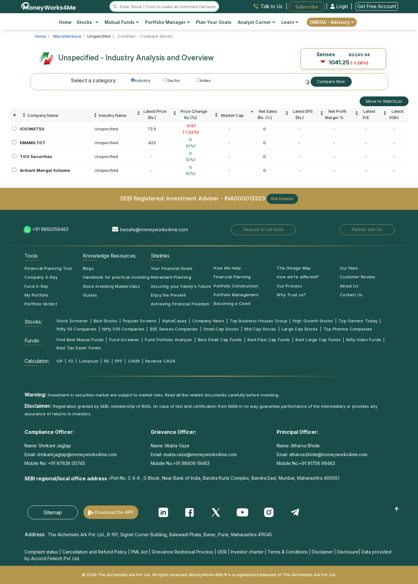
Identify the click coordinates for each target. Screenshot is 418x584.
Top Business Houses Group (258, 320)
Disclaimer (322, 551)
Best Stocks (105, 320)
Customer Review (357, 276)
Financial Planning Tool (48, 268)
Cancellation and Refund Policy (94, 551)
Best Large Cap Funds (318, 339)
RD (106, 360)
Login (339, 6)
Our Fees (349, 267)
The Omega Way (294, 267)
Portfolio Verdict (40, 303)
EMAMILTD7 (32, 142)
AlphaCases (174, 320)
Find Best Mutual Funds (80, 339)
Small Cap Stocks (221, 328)
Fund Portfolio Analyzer (168, 339)
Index (203, 80)
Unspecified (106, 128)
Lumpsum (89, 360)
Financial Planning (232, 276)
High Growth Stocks (313, 320)
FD (70, 360)
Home (65, 22)
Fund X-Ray (36, 286)
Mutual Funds (122, 22)
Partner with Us (367, 229)
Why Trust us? (291, 294)
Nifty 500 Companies (123, 328)
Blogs (88, 268)
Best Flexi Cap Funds (268, 339)
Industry (140, 80)
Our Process (289, 285)
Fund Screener (124, 339)
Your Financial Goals (172, 268)
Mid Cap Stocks (260, 328)
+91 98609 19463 (191, 463)
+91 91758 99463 (317, 463)
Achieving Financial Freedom (180, 303)
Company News (208, 320)
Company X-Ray (40, 277)
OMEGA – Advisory (332, 22)
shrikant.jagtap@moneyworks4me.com (77, 454)
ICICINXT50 (32, 128)
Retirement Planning (171, 277)
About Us (349, 285)
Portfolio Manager (167, 22)
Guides (90, 294)
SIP (60, 360)
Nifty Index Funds (363, 339)
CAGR (134, 360)
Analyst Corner (256, 22)
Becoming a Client (232, 303)
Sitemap (52, 512)
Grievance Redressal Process (182, 551)
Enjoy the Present (168, 294)
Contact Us (351, 294)
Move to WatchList (384, 101)
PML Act (139, 551)
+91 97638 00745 (66, 463)
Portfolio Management (236, 294)
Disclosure (348, 551)
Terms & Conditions (288, 551)
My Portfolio (36, 294)
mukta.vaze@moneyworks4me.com (200, 454)
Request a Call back (263, 229)
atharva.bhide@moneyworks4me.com (328, 454)
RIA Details (282, 198)
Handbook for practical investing (116, 277)
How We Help (227, 267)
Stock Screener (72, 320)
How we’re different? (298, 276)
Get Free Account (376, 6)
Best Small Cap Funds (220, 339)
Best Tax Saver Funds (78, 347)
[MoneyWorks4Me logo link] (49, 5)
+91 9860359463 (50, 229)
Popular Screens (139, 320)
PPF (118, 360)
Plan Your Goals (213, 22)
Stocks (87, 22)
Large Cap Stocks (300, 328)
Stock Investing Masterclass (111, 286)
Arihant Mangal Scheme (45, 170)
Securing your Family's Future (181, 286)
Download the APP (114, 512)
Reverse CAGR (160, 360)
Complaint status (41, 551)
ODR (222, 551)
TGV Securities (36, 156)
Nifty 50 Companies (76, 328)
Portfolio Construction (236, 285)
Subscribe (306, 6)
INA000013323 (245, 198)
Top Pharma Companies (347, 328)
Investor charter (247, 551)
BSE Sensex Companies (174, 328)
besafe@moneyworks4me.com (154, 229)
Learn (289, 22)
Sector (171, 80)
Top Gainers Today (358, 320)
